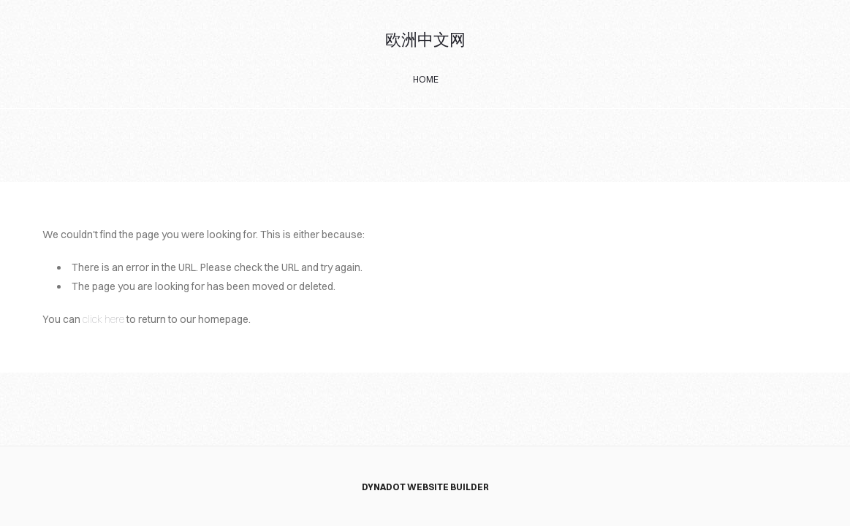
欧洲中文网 (425, 40)
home (426, 79)
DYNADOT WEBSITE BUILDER (425, 486)
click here (103, 319)
